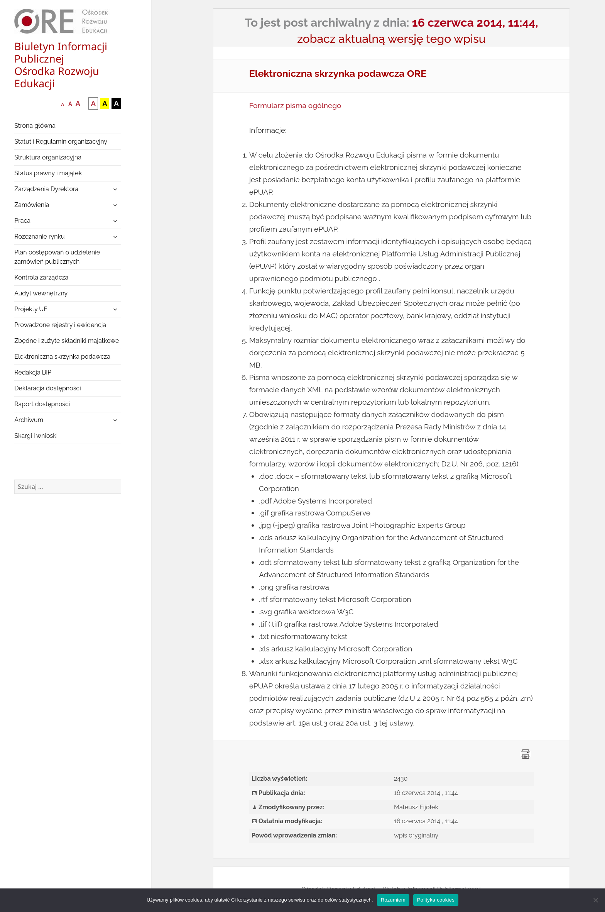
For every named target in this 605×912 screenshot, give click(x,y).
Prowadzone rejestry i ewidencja (60, 325)
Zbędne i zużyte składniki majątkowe (66, 340)
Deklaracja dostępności (47, 388)
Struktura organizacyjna (47, 157)
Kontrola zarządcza (41, 277)
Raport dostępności (42, 404)
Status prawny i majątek (48, 173)
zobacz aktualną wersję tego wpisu (391, 39)
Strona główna (35, 125)
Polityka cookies (436, 900)
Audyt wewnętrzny (41, 293)
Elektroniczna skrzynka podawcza (62, 356)
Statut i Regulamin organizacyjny (60, 141)
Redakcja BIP (32, 372)
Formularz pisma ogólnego (295, 105)
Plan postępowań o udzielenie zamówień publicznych (57, 257)
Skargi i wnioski (35, 435)
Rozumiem (393, 900)
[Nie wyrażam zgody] (595, 900)
